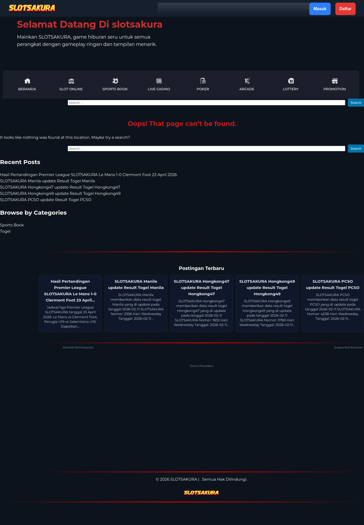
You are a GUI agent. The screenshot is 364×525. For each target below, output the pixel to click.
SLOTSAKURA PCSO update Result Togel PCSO (45, 199)
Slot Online (71, 84)
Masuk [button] (320, 9)
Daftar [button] (346, 9)
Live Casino (159, 84)
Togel (5, 231)
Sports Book (115, 84)
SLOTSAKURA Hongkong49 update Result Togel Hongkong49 (60, 193)
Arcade (246, 84)
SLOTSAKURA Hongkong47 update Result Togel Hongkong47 (60, 187)
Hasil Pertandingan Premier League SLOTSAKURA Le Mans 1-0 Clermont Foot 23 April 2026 (88, 174)
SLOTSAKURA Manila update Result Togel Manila (47, 180)
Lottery (291, 84)
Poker (203, 84)
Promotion (334, 84)
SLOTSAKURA (183, 479)
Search (355, 103)
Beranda (27, 84)
